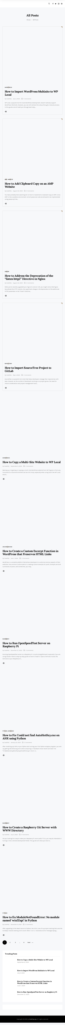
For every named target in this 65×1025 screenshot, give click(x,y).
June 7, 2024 (14, 559)
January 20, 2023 (16, 743)
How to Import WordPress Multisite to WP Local (31, 93)
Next (29, 943)
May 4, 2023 (16, 375)
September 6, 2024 (16, 467)
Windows (11, 732)
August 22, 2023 (18, 191)
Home (29, 20)
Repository (8, 364)
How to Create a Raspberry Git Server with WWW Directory (30, 830)
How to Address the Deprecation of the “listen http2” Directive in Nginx (29, 277)
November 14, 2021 (16, 925)
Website (10, 179)
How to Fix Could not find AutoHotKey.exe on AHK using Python (31, 737)
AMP (6, 179)
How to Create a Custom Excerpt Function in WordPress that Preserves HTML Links (30, 553)
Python (5, 732)
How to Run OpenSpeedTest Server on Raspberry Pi (26, 645)
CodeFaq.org (32, 1020)
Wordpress (8, 87)
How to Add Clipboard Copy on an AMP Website (29, 185)
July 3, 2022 (14, 835)
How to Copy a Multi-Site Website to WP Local (32, 462)
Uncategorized (7, 547)
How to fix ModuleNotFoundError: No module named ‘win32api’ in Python (31, 920)
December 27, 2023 (16, 651)
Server (7, 272)
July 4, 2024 (16, 99)
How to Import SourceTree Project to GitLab (28, 370)
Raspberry (6, 639)
